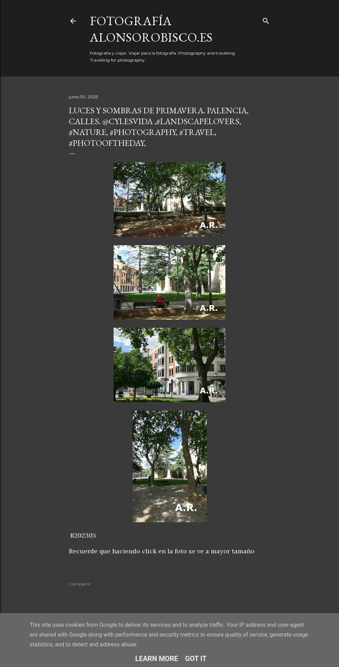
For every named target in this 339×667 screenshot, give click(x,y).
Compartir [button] (80, 584)
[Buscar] (266, 19)
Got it (196, 658)
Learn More (156, 658)
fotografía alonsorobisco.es (151, 29)
